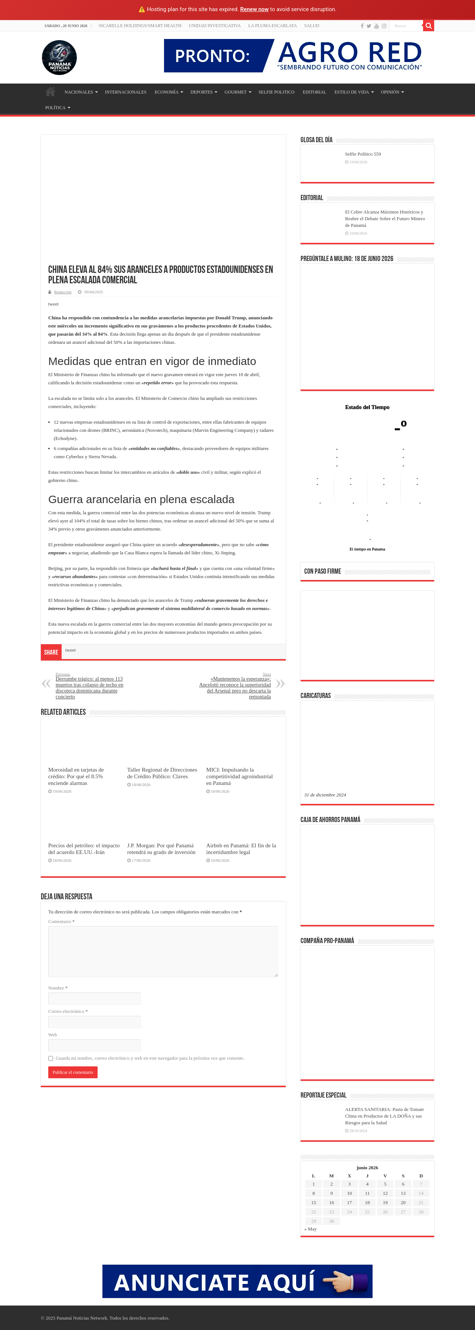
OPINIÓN (390, 92)
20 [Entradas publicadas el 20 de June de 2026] (403, 1202)
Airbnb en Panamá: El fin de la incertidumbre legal (241, 848)
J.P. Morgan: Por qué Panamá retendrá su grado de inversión (161, 848)
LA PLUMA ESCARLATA (272, 25)
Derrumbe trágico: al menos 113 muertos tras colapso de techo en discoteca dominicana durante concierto (94, 686)
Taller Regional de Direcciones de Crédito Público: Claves (162, 772)
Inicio (50, 91)
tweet (53, 304)
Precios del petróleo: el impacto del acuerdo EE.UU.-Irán (84, 848)
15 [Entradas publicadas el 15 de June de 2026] (313, 1202)
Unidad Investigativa (215, 25)
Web (52, 1034)
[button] (316, 635)
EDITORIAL (315, 92)
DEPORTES (201, 92)
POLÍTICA (55, 107)
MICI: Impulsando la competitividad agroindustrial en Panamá (239, 776)
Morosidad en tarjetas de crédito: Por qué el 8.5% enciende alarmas (76, 776)
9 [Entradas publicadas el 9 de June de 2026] (331, 1193)
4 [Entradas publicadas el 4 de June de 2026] (367, 1184)
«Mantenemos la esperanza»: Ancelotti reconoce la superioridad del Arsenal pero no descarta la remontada (233, 686)
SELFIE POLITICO (277, 92)
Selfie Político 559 (363, 154)
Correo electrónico (68, 1011)
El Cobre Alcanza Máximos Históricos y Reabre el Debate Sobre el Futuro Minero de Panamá (385, 218)
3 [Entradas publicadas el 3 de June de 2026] (349, 1184)
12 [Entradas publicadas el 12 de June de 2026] (385, 1193)
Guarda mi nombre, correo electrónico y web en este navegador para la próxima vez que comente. (150, 1058)
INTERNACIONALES (126, 92)
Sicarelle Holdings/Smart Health (140, 25)
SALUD (311, 25)
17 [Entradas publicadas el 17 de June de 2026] (349, 1202)
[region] (367, 637)
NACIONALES (79, 92)
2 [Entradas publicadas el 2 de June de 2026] (331, 1184)
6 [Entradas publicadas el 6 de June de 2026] (403, 1184)
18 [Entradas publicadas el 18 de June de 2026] (367, 1202)
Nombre (58, 988)
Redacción (63, 292)
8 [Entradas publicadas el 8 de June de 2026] (313, 1193)
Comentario (61, 921)
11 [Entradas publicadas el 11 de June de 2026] (367, 1193)
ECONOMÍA (167, 92)
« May (310, 1229)
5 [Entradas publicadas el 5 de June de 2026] (385, 1184)
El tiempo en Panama (367, 549)
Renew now (254, 9)
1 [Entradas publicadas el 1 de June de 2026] (313, 1184)
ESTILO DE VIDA (351, 92)
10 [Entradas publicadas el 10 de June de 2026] (349, 1193)
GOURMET (235, 92)
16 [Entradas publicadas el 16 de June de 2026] (331, 1202)
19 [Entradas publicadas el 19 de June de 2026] (385, 1202)
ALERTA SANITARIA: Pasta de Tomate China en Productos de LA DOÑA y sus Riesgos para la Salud (384, 1115)
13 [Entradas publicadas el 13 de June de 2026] (403, 1193)
